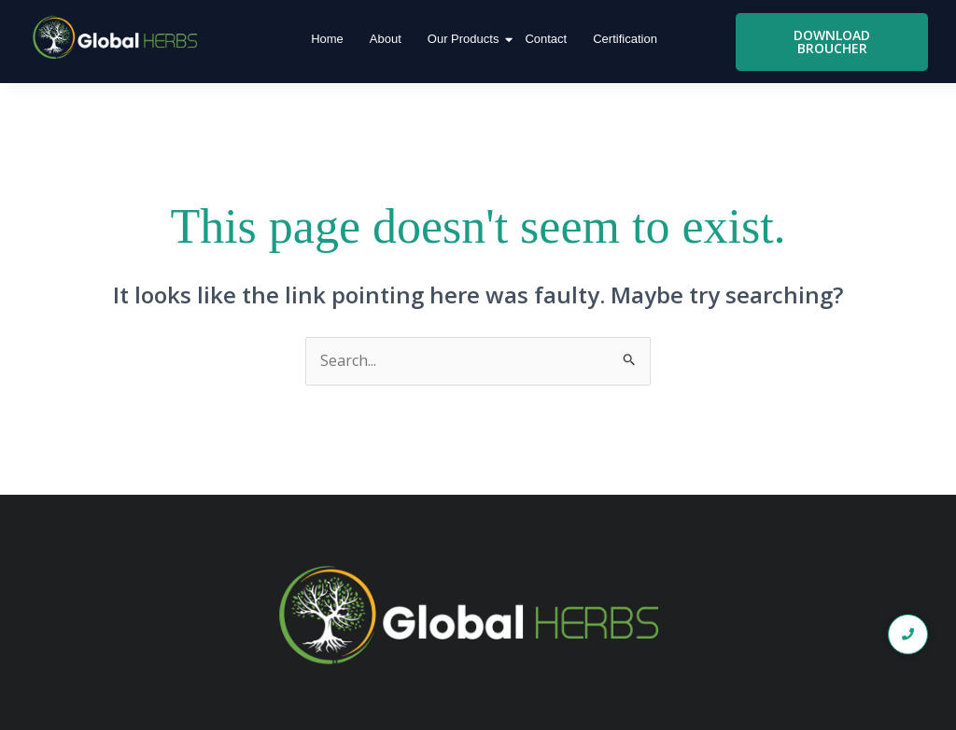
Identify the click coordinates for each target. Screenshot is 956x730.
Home (327, 39)
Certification (625, 39)
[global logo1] (119, 38)
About (385, 39)
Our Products (465, 39)
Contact (546, 39)
